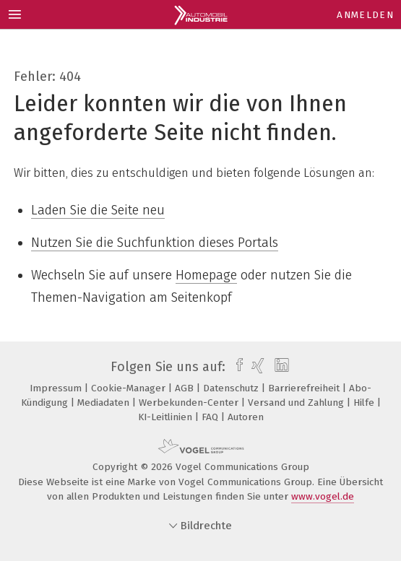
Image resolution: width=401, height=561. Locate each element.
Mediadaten (104, 402)
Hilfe (365, 402)
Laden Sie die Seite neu (98, 210)
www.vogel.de (322, 496)
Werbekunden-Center (190, 402)
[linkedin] (280, 367)
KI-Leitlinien (166, 417)
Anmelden (365, 15)
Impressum (57, 388)
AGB (186, 388)
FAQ (211, 417)
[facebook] (236, 367)
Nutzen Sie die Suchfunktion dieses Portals (154, 243)
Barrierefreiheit (305, 388)
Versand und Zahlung (297, 402)
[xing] (256, 367)
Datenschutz (232, 388)
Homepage (206, 275)
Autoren (246, 417)
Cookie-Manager (129, 388)
